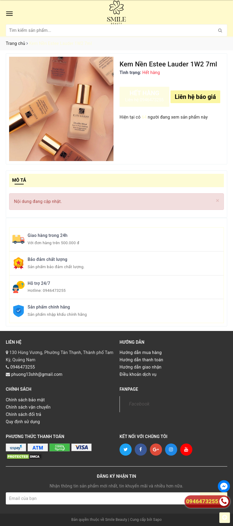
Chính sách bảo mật (25, 399)
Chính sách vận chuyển (28, 407)
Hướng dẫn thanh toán (141, 359)
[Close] (217, 200)
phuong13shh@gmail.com (36, 374)
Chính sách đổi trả (23, 414)
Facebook (139, 404)
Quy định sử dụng (23, 421)
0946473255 (54, 290)
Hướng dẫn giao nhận (140, 367)
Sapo (157, 520)
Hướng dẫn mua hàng (141, 352)
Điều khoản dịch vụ (138, 374)
